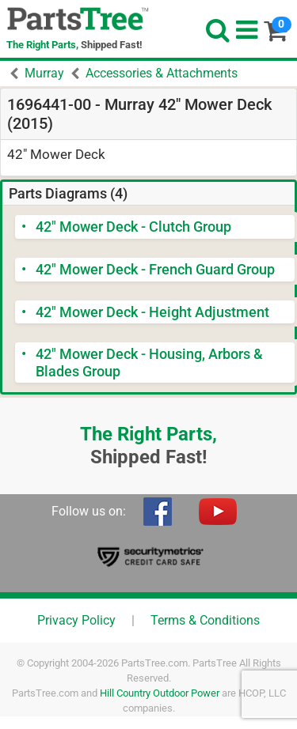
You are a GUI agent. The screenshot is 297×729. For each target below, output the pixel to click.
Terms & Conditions (205, 620)
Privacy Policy (76, 620)
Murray (44, 73)
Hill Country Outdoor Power (159, 693)
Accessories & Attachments (162, 73)
